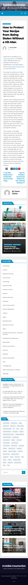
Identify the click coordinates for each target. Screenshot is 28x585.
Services (5, 350)
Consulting (6, 281)
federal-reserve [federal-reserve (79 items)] (20, 434)
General (5, 293)
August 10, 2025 (9, 514)
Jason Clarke (13, 47)
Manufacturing (7, 321)
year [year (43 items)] (4, 465)
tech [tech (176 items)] (22, 457)
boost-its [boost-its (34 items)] (13, 426)
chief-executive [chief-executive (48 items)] (7, 428)
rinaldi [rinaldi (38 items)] (5, 451)
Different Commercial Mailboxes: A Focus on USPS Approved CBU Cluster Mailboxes (13, 405)
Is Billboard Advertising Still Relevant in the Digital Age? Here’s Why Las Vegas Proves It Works (14, 398)
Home (14, 581)
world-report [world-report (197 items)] (17, 462)
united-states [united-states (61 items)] (16, 459)
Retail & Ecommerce (9, 346)
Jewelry (5, 313)
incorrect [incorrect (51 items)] (19, 440)
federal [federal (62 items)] (21, 431)
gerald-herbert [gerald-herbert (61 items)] (7, 437)
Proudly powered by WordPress (8, 575)
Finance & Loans (7, 289)
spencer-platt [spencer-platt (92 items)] (14, 454)
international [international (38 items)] (6, 442)
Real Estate (6, 342)
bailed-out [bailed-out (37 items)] (6, 426)
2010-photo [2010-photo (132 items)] (14, 423)
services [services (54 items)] (20, 451)
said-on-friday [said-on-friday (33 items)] (12, 451)
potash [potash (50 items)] (5, 448)
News (4, 329)
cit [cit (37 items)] (13, 428)
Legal (4, 317)
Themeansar (14, 577)
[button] (21, 13)
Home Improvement (9, 305)
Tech (4, 362)
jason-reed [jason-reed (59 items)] (15, 442)
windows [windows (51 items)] (10, 462)
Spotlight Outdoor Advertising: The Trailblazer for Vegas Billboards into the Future (13, 385)
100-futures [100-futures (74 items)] (6, 423)
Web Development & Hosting (11, 369)
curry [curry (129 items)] (17, 428)
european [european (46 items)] (15, 431)
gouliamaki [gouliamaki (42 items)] (15, 437)
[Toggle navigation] (25, 13)
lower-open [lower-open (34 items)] (6, 445)
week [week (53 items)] (4, 462)
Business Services (8, 244)
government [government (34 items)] (6, 440)
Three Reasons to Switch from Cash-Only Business (14, 232)
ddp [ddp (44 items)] (22, 428)
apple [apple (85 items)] (20, 423)
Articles (5, 270)
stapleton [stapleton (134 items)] (5, 457)
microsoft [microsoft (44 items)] (21, 445)
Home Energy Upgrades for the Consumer (11, 248)
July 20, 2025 (9, 533)
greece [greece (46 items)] (13, 440)
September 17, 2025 (10, 497)
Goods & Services (6, 23)
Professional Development (10, 338)
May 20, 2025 (8, 550)
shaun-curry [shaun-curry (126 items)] (6, 454)
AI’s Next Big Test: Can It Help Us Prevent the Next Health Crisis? (13, 511)
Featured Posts (7, 285)
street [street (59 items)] (11, 457)
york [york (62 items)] (8, 465)
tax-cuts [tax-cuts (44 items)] (17, 457)
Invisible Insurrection (14, 4)
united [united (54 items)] (9, 459)
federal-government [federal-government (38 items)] (8, 434)
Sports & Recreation (9, 358)
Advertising (6, 266)
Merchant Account (8, 228)
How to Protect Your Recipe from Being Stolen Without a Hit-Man (13, 35)
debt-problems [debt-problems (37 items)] (7, 431)
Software (5, 354)
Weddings (5, 373)
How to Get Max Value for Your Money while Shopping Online (13, 216)
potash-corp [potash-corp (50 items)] (12, 448)
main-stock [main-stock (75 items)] (14, 445)
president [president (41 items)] (19, 448)
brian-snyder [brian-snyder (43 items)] (20, 426)
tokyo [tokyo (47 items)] (4, 459)
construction (6, 277)
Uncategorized (7, 366)
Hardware (5, 301)
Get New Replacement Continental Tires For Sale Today (8, 177)
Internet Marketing (8, 309)
